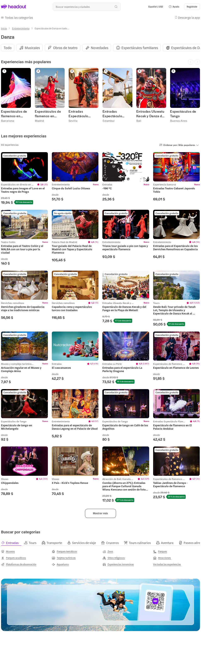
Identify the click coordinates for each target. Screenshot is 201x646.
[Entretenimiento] (20, 28)
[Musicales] (32, 47)
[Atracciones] (162, 557)
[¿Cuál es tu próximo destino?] (86, 6)
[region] (100, 47)
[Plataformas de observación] (18, 564)
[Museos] (8, 551)
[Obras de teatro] (65, 47)
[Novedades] (99, 47)
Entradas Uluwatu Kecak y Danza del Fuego (150, 113)
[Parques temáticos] (64, 551)
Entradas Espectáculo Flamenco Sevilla (82, 113)
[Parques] (160, 551)
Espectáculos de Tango (183, 113)
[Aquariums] (60, 564)
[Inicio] (4, 28)
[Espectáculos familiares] (139, 47)
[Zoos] (108, 551)
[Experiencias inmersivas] (118, 564)
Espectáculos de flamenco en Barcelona (14, 113)
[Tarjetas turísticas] (64, 557)
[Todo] (8, 47)
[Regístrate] (192, 6)
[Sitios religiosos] (114, 557)
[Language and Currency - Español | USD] (156, 6)
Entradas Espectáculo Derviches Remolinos (112, 113)
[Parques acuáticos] (13, 557)
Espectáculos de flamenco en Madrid (48, 113)
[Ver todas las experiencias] (167, 563)
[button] (174, 6)
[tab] (12, 542)
